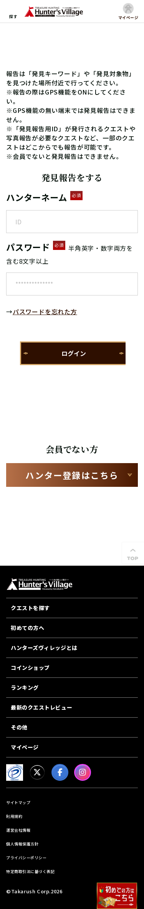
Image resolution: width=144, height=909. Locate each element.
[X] (37, 772)
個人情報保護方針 (22, 844)
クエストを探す (30, 608)
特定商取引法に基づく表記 (30, 871)
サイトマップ (18, 802)
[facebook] (59, 772)
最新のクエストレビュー (41, 707)
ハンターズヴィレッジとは (44, 647)
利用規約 (14, 816)
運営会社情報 (18, 830)
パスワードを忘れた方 (45, 311)
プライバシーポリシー (26, 857)
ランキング (25, 687)
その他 (19, 727)
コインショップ (30, 667)
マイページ (25, 747)
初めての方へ (27, 628)
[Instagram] (82, 772)
